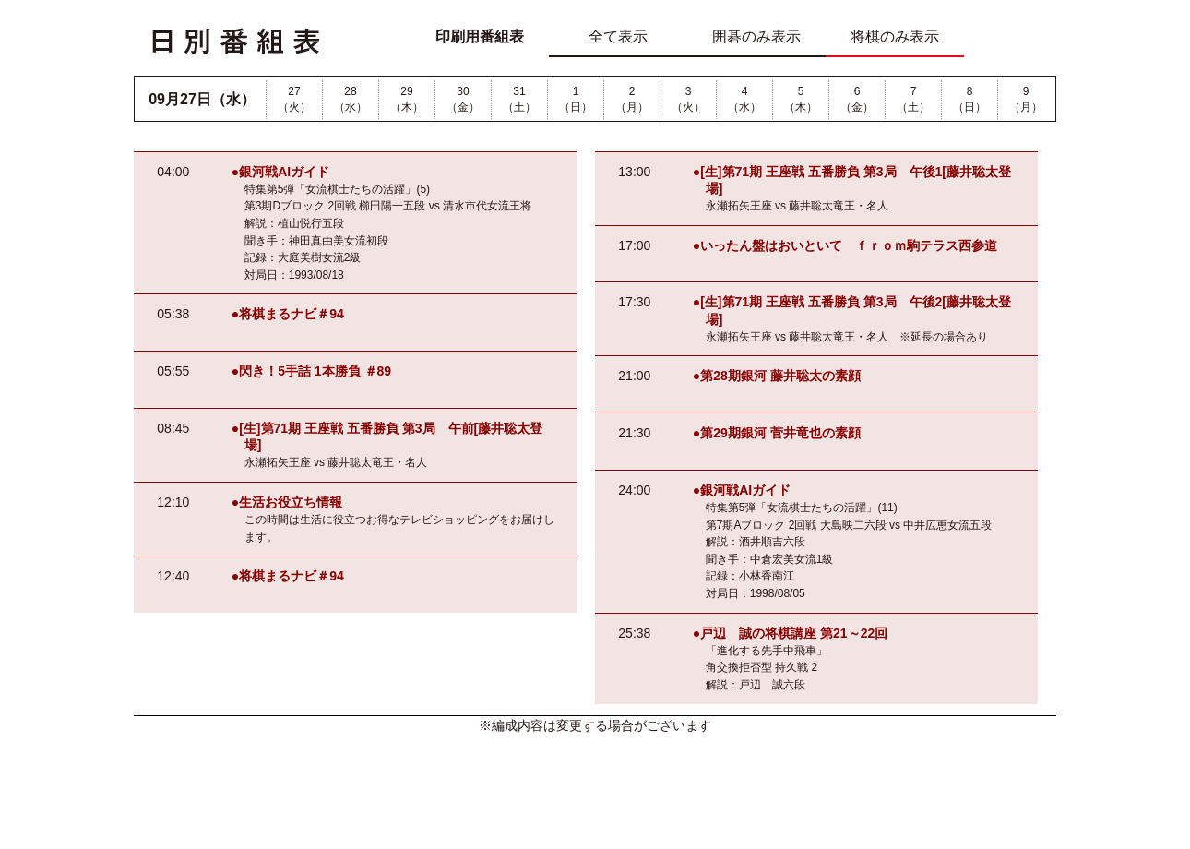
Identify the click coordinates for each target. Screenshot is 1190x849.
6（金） (857, 99)
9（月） (1025, 99)
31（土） (519, 99)
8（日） (969, 99)
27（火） (294, 99)
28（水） (350, 99)
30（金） (463, 99)
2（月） (632, 99)
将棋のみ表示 (895, 36)
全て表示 (618, 36)
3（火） (688, 99)
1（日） (575, 99)
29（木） (406, 99)
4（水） (744, 99)
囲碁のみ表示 (756, 36)
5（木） (800, 99)
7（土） (913, 99)
